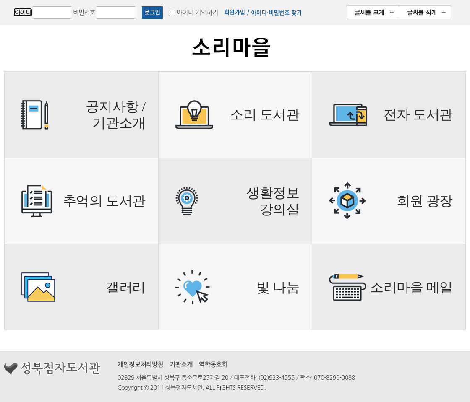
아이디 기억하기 (197, 12)
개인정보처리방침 (140, 364)
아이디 (23, 12)
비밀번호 (84, 12)
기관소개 (181, 364)
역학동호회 (213, 364)
